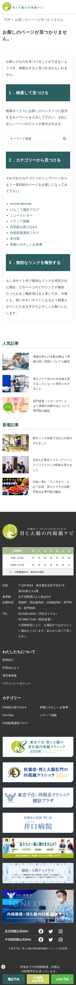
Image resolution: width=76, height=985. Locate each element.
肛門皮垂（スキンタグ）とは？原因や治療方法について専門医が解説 (51, 405)
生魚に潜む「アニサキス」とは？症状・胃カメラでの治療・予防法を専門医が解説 (52, 486)
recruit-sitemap (20, 203)
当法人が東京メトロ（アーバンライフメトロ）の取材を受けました (52, 465)
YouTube (8, 715)
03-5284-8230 (27, 613)
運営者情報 (9, 675)
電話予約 (13, 979)
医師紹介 (8, 659)
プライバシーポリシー (16, 683)
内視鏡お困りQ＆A (23, 227)
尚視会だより (10, 667)
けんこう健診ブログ (24, 209)
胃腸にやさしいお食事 (26, 244)
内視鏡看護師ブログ (24, 232)
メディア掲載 (19, 221)
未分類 (15, 238)
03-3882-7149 (27, 619)
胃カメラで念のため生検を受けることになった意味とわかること (51, 383)
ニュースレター (21, 215)
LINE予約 (62, 979)
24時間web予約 (38, 979)
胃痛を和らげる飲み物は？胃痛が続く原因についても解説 (51, 359)
